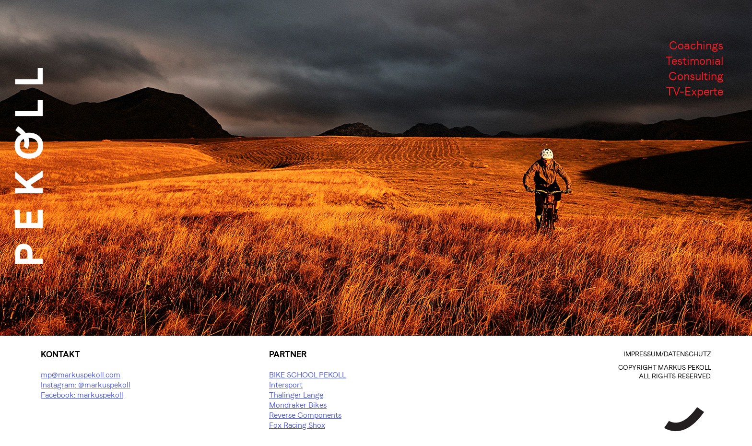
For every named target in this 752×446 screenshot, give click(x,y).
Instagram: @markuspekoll (85, 385)
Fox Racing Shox (297, 426)
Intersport (286, 385)
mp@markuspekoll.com (80, 375)
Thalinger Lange (296, 395)
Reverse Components (305, 416)
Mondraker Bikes (298, 405)
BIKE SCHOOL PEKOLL (307, 375)
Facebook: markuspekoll (82, 395)
